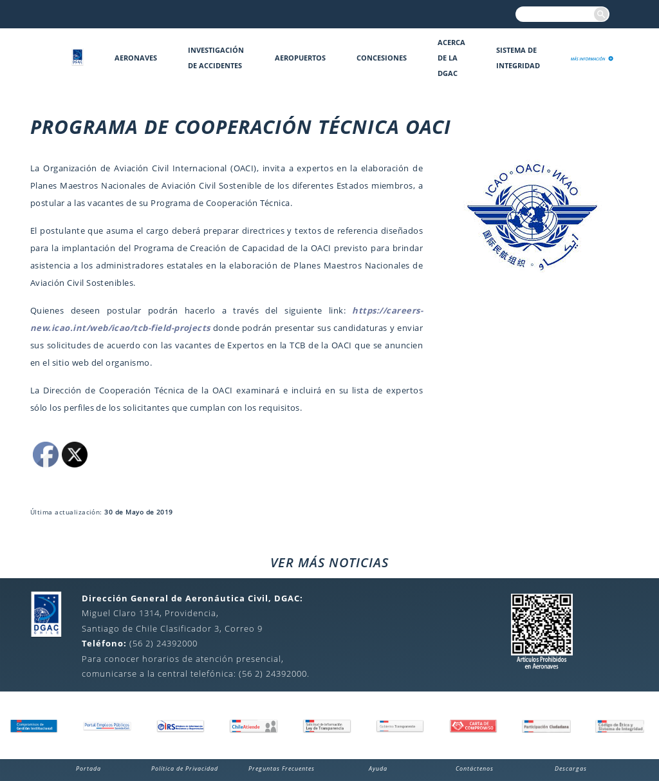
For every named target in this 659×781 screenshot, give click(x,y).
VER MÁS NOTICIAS (329, 562)
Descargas (571, 768)
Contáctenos (475, 768)
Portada (88, 768)
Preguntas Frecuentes (281, 768)
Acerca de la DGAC (451, 57)
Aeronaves (136, 57)
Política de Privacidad (184, 768)
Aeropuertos (300, 57)
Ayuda (378, 768)
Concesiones (382, 57)
